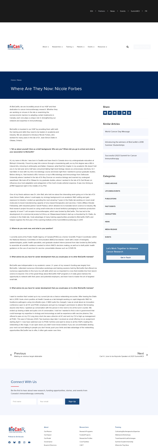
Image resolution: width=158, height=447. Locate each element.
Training (118, 427)
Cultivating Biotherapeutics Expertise (127, 431)
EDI (91, 11)
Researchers (84, 427)
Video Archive (111, 240)
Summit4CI (135, 11)
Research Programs (86, 431)
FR (146, 11)
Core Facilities (84, 442)
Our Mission (48, 431)
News (112, 11)
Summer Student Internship (124, 442)
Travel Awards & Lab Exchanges (125, 438)
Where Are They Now (122, 445)
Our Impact (47, 435)
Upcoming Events (112, 247)
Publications (110, 255)
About (46, 427)
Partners (101, 11)
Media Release (111, 286)
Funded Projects (85, 435)
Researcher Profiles (86, 438)
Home (13, 80)
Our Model (47, 438)
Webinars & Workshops (123, 435)
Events (122, 11)
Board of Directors (50, 445)
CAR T (82, 445)
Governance (48, 442)
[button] (128, 47)
